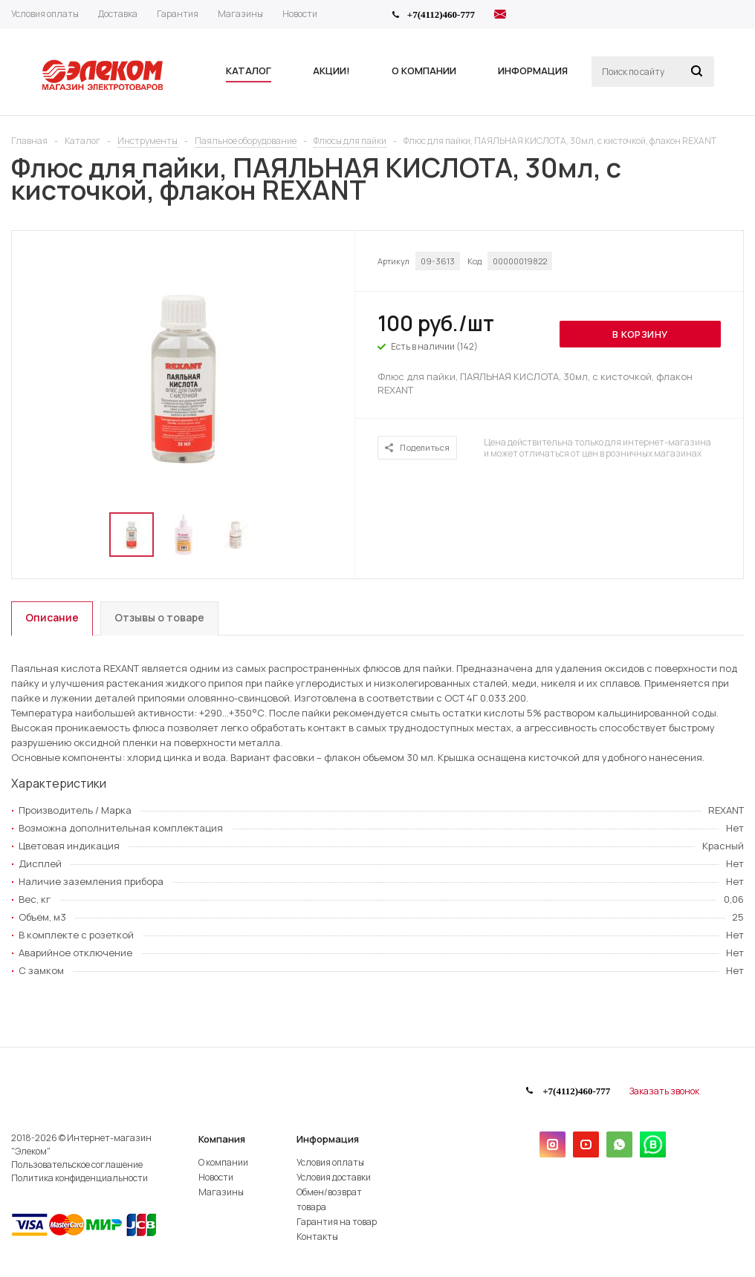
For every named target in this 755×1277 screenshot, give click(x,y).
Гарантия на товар (337, 1221)
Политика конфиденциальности (79, 1178)
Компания (221, 1139)
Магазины (221, 1192)
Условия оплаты (330, 1162)
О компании (223, 1162)
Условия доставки (334, 1177)
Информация (328, 1139)
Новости (215, 1177)
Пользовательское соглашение (77, 1164)
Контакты (317, 1236)
